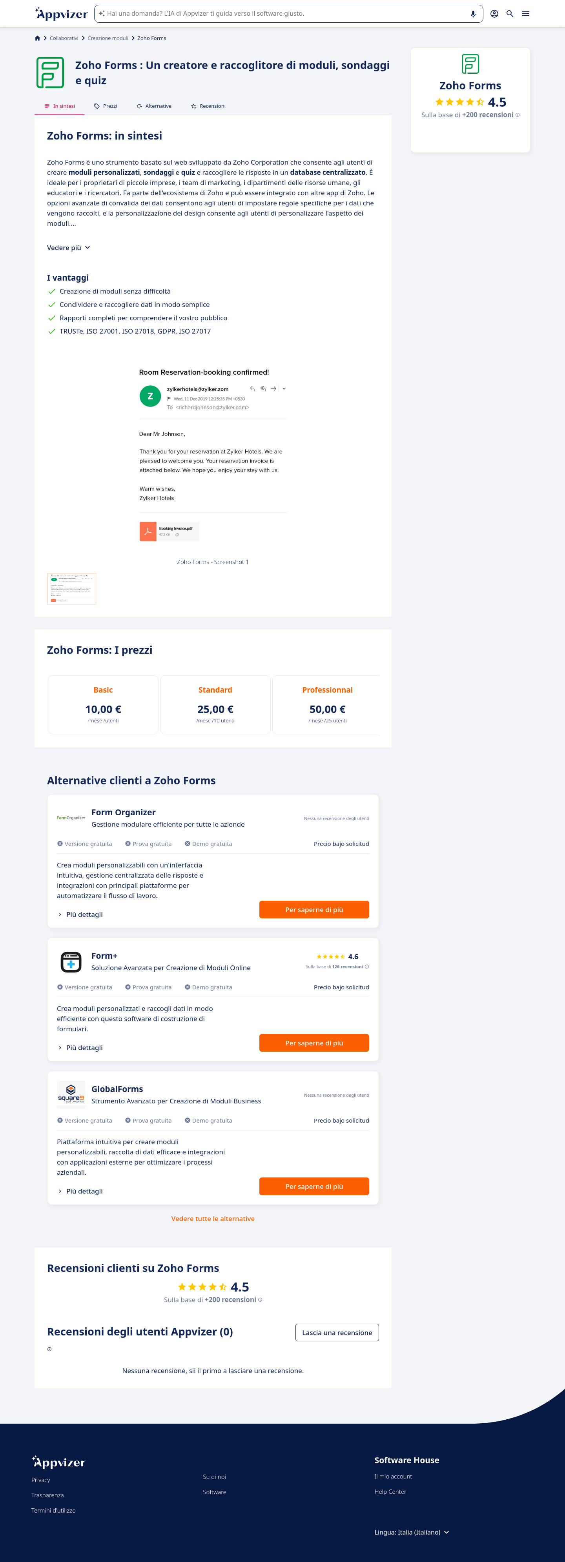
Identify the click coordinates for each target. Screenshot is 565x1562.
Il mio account (393, 1476)
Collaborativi (64, 38)
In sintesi (59, 105)
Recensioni (208, 105)
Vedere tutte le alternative (213, 1218)
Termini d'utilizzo (53, 1510)
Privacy (40, 1480)
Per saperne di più (314, 909)
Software (214, 1492)
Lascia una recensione (337, 1332)
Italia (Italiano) (424, 1532)
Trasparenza (47, 1495)
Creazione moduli (108, 38)
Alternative (153, 105)
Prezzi (105, 105)
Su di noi (214, 1476)
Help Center (390, 1491)
